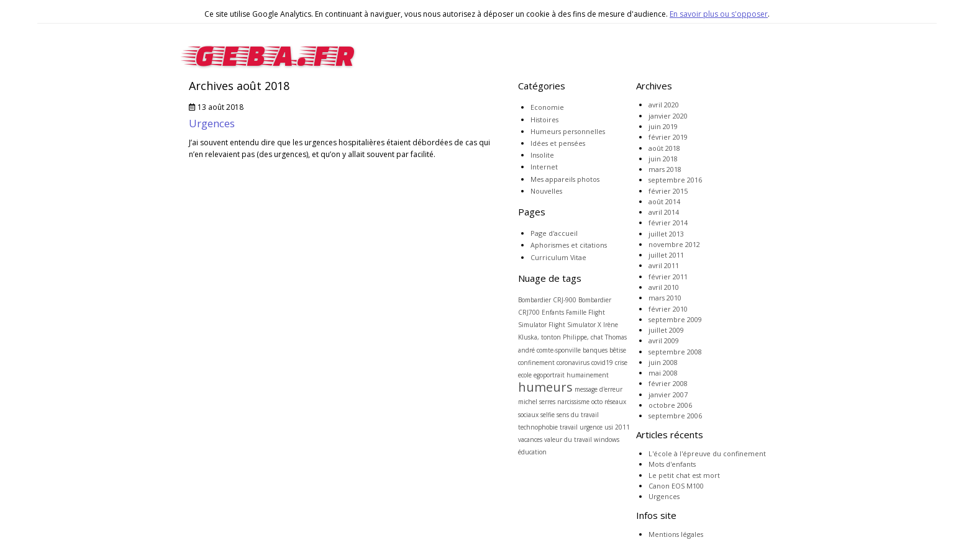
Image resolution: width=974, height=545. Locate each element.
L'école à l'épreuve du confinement (707, 453)
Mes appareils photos (564, 179)
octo (597, 401)
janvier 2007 (668, 394)
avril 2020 (664, 104)
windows (606, 439)
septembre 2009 (675, 319)
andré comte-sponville (549, 350)
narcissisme (573, 401)
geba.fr (272, 52)
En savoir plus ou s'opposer (719, 14)
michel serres (536, 401)
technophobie (538, 427)
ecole (525, 375)
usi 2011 (617, 427)
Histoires (544, 119)
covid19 (602, 362)
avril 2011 (664, 265)
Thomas (616, 337)
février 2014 (668, 222)
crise (621, 362)
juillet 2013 (666, 233)
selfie (547, 414)
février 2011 (668, 276)
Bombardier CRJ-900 (547, 299)
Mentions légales (676, 534)
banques (595, 350)
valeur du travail (568, 439)
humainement (588, 375)
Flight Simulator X (574, 324)
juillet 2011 (666, 254)
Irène (610, 324)
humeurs (545, 387)
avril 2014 (664, 212)
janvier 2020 (668, 115)
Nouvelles (546, 191)
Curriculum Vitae (558, 257)
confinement (536, 362)
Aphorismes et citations (568, 245)
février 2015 (668, 191)
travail (569, 427)
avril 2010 (664, 287)
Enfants (553, 312)
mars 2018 (665, 169)
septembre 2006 (675, 415)
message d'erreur (598, 389)
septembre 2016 (675, 179)
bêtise (617, 350)
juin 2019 (663, 126)
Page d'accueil (554, 233)
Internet (544, 166)
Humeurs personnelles (567, 131)
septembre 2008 (675, 351)
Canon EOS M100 (676, 485)
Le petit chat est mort (684, 475)
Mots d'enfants (672, 464)
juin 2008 (663, 362)
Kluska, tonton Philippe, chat (560, 337)
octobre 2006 (670, 405)
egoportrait (549, 375)
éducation (532, 452)
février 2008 (668, 383)
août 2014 (664, 201)
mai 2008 (663, 372)
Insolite (542, 155)
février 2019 (668, 137)
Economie (547, 107)
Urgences (212, 123)
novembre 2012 (674, 244)
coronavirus (573, 362)
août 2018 (664, 148)
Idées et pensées (557, 143)
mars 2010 (665, 297)
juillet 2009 (666, 330)
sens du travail (578, 414)
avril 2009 (664, 340)
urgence (591, 427)
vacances (530, 439)
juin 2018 (663, 158)
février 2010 (668, 308)
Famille (576, 312)
